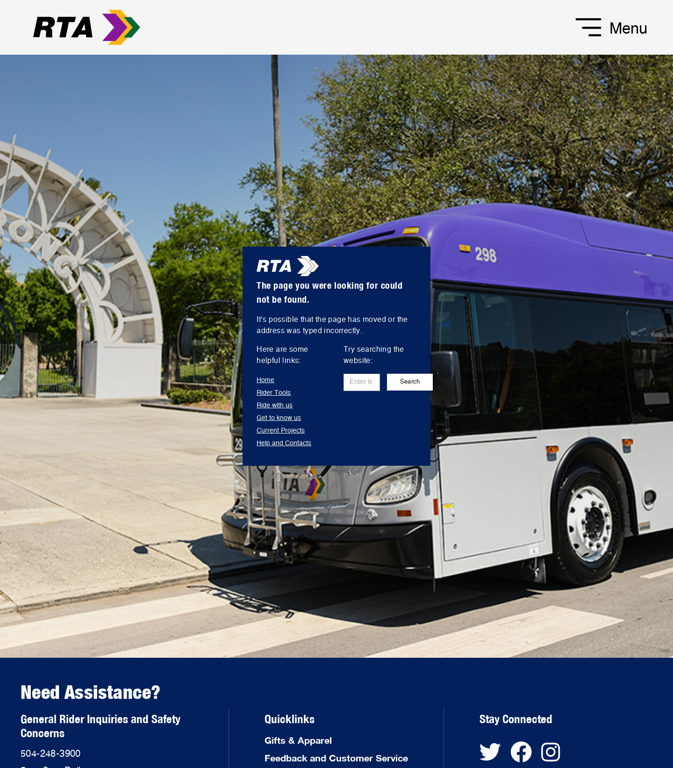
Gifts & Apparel (298, 740)
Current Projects (281, 430)
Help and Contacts (284, 443)
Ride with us (275, 405)
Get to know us (279, 418)
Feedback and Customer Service (336, 757)
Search (410, 382)
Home (265, 380)
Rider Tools (274, 393)
